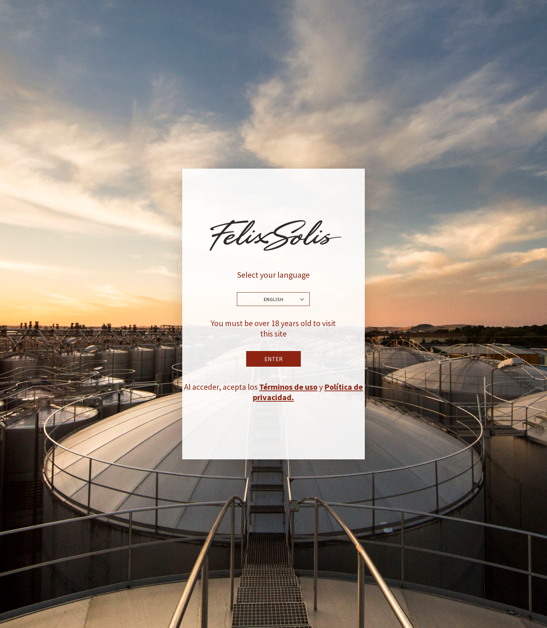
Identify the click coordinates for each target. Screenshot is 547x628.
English (273, 299)
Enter (273, 359)
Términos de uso (288, 387)
